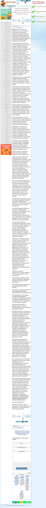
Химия (7, 135)
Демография (7, 48)
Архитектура (7, 29)
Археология (7, 27)
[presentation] (21, 465)
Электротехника (7, 142)
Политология (7, 100)
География (7, 43)
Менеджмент (7, 88)
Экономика (7, 140)
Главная (18, 0)
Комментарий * (22, 451)
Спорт (7, 116)
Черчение (7, 137)
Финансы (7, 133)
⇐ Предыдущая (15, 25)
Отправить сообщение (21, 468)
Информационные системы (7, 60)
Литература (7, 74)
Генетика (7, 41)
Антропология (7, 25)
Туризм (7, 125)
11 (16, 27)
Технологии (7, 123)
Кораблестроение (7, 67)
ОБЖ (7, 95)
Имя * (21, 443)
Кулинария (7, 69)
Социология (7, 114)
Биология (7, 34)
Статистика (7, 118)
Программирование (7, 104)
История (7, 64)
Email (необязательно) (21, 447)
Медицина (6, 86)
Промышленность (7, 107)
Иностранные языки (7, 57)
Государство (7, 46)
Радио (7, 111)
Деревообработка (7, 50)
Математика (7, 79)
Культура (7, 71)
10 (14, 27)
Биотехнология (7, 36)
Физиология (7, 130)
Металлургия (7, 90)
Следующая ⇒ (20, 27)
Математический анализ (7, 81)
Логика (7, 76)
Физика (7, 128)
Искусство (6, 62)
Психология (7, 109)
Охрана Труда (7, 97)
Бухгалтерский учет (7, 39)
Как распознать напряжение (22, 476)
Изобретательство (7, 55)
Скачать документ (27, 20)
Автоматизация (7, 22)
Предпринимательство (7, 32)
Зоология (7, 53)
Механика (7, 93)
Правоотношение (7, 102)
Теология (7, 121)
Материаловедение (7, 83)
